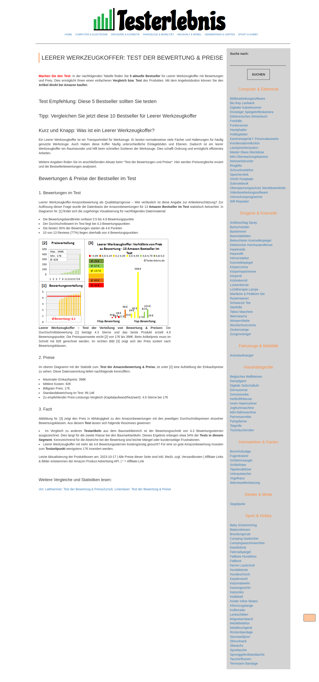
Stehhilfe (236, 307)
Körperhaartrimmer (243, 271)
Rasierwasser (239, 298)
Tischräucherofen (242, 430)
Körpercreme (239, 267)
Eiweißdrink (238, 547)
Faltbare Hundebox (243, 556)
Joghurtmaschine (242, 408)
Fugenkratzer (239, 456)
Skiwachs (236, 645)
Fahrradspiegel (240, 552)
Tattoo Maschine (241, 312)
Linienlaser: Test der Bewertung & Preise (137, 489)
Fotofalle (236, 121)
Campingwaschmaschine (247, 543)
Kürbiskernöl (238, 280)
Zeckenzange (239, 329)
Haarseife (236, 253)
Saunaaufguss (240, 636)
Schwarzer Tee (240, 303)
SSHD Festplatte (241, 179)
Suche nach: (239, 53)
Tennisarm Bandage (244, 663)
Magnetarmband (241, 619)
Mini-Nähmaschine (243, 412)
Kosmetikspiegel (241, 262)
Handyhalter (238, 130)
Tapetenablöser (240, 469)
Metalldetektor (240, 623)
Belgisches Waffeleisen (246, 376)
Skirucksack (238, 641)
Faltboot (235, 561)
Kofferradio (237, 610)
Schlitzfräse (238, 465)
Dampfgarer (238, 381)
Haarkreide (237, 249)
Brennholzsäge (240, 451)
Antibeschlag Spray (243, 222)
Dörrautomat (238, 390)
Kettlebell (236, 596)
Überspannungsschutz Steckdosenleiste (258, 188)
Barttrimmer (238, 231)
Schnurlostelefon (241, 170)
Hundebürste (239, 570)
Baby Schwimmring (243, 525)
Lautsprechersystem (244, 147)
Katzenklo (237, 592)
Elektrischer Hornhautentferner (251, 245)
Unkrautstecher (240, 474)
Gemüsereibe (239, 394)
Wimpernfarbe (240, 320)
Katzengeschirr (240, 587)
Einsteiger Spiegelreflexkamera (251, 112)
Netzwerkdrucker (241, 161)
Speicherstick (239, 174)
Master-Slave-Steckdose (247, 152)
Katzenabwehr (240, 583)
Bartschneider (239, 227)
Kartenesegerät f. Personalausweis (254, 139)
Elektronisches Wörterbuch (248, 116)
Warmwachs (238, 316)
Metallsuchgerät (241, 627)
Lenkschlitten (239, 614)
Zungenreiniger (240, 334)
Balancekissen (240, 529)
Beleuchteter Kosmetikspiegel (250, 240)
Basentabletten (240, 236)
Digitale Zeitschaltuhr (244, 385)
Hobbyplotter (239, 134)
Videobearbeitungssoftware (249, 192)
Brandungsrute (240, 534)
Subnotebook (239, 183)
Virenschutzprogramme (246, 197)
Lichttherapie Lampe (244, 289)
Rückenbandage (241, 632)
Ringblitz (236, 165)
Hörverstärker (239, 258)
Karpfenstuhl (239, 579)
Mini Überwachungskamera (249, 156)
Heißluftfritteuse (241, 399)
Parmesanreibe (240, 417)
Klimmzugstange (241, 605)
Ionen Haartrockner (243, 403)
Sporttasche (238, 650)
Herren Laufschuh (242, 565)
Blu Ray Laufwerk (242, 103)
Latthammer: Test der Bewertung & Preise (71, 489)
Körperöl (236, 276)
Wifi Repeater (239, 201)
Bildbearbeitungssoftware (247, 98)
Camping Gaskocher (244, 538)
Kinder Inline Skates (244, 601)
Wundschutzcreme (243, 325)
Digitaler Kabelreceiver (246, 107)
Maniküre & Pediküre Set (247, 294)
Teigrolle (236, 425)
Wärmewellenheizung (245, 482)
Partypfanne (238, 421)
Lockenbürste (239, 285)
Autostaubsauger (242, 355)
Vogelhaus (237, 478)
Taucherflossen (240, 659)
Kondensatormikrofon (245, 143)
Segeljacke (237, 504)
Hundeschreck (240, 574)
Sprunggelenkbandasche (247, 654)
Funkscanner (239, 125)
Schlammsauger (241, 460)
